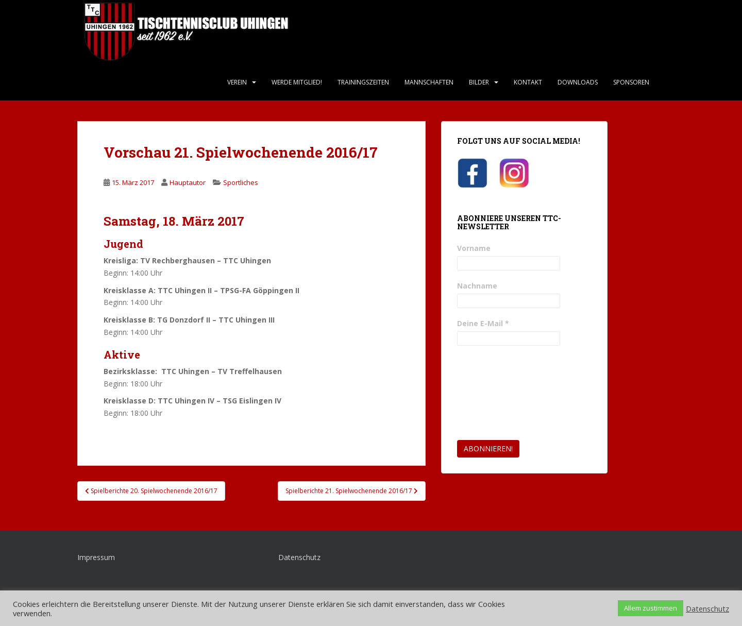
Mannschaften (428, 82)
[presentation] (499, 393)
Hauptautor (188, 182)
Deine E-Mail (483, 323)
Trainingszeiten (363, 82)
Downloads (578, 82)
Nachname (477, 286)
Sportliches (240, 182)
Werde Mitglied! (297, 82)
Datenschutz (299, 557)
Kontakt (528, 82)
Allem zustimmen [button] (650, 608)
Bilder (479, 82)
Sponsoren (631, 82)
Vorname (474, 248)
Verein (237, 82)
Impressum (96, 557)
